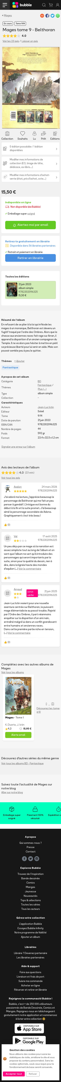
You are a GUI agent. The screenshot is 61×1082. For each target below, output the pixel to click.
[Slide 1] (24, 124)
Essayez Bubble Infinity (30, 928)
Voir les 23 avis (11, 41)
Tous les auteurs (30, 908)
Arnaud (18, 589)
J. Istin (20, 724)
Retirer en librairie (30, 258)
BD (39, 381)
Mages (8, 15)
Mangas (30, 887)
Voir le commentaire (30, 568)
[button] (5, 88)
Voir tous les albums (12, 672)
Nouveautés (30, 895)
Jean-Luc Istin (46, 407)
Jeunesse (30, 891)
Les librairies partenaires (30, 957)
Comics (30, 882)
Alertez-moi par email (30, 225)
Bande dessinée (30, 878)
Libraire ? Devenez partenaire (30, 953)
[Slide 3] (36, 124)
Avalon (18, 486)
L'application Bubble (30, 923)
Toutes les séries (30, 904)
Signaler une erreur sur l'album (18, 446)
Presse (30, 847)
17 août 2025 (50, 536)
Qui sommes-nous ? (30, 842)
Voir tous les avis (10, 477)
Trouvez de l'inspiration (30, 874)
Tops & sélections (30, 900)
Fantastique (45, 385)
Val (15, 536)
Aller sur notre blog (12, 792)
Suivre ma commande (31, 981)
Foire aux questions (30, 972)
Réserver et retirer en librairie (30, 989)
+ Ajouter (19, 361)
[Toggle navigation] (4, 5)
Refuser (33, 1074)
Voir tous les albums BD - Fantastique (22, 763)
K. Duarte (10, 724)
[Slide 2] (30, 124)
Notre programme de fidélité (30, 932)
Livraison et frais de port (30, 976)
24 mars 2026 (49, 486)
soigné (31, 213)
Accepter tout (14, 1074)
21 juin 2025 (50, 591)
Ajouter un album (30, 936)
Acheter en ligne (30, 985)
